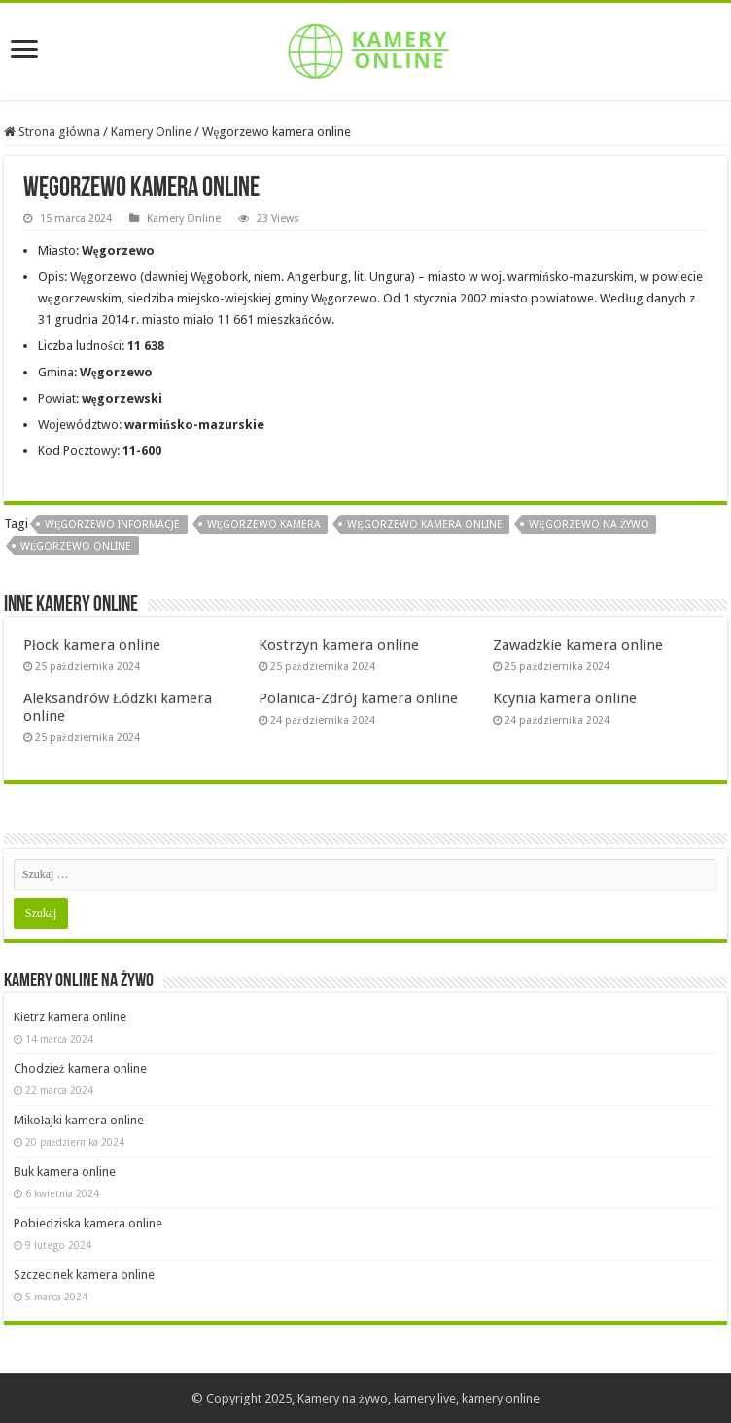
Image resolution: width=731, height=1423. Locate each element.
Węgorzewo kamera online (425, 524)
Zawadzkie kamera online (578, 645)
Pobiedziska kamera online (88, 1223)
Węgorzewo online (76, 546)
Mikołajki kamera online (79, 1120)
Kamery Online (151, 132)
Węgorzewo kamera (264, 524)
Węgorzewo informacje (113, 524)
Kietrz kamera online (70, 1017)
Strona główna (52, 132)
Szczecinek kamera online (84, 1274)
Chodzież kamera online (80, 1068)
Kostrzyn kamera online (339, 645)
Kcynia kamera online (565, 698)
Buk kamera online (65, 1171)
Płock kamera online (91, 645)
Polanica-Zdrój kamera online (358, 698)
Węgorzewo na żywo (589, 524)
